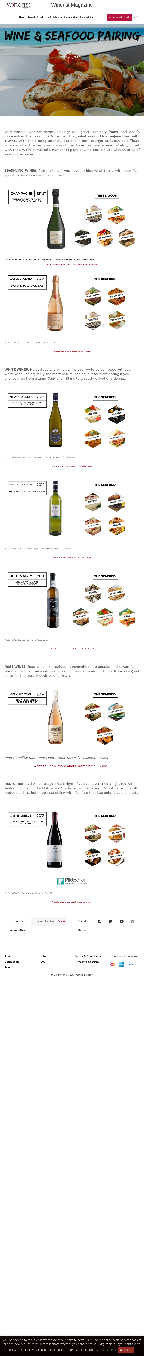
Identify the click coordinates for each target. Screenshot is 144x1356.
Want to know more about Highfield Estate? (72, 466)
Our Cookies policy (99, 1340)
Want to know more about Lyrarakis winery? (72, 902)
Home (22, 17)
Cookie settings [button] (106, 1350)
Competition (71, 17)
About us (10, 956)
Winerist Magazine (72, 5)
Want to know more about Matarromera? (72, 557)
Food (48, 17)
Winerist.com (84, 974)
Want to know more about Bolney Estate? (72, 352)
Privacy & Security (87, 961)
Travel (31, 17)
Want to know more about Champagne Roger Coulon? (72, 264)
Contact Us (86, 17)
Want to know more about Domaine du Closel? (72, 766)
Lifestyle (57, 17)
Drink (40, 17)
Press (8, 967)
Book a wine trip (119, 17)
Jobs (43, 956)
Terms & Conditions (88, 956)
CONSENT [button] (126, 1350)
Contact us (11, 961)
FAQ (42, 961)
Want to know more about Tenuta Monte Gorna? (72, 649)
